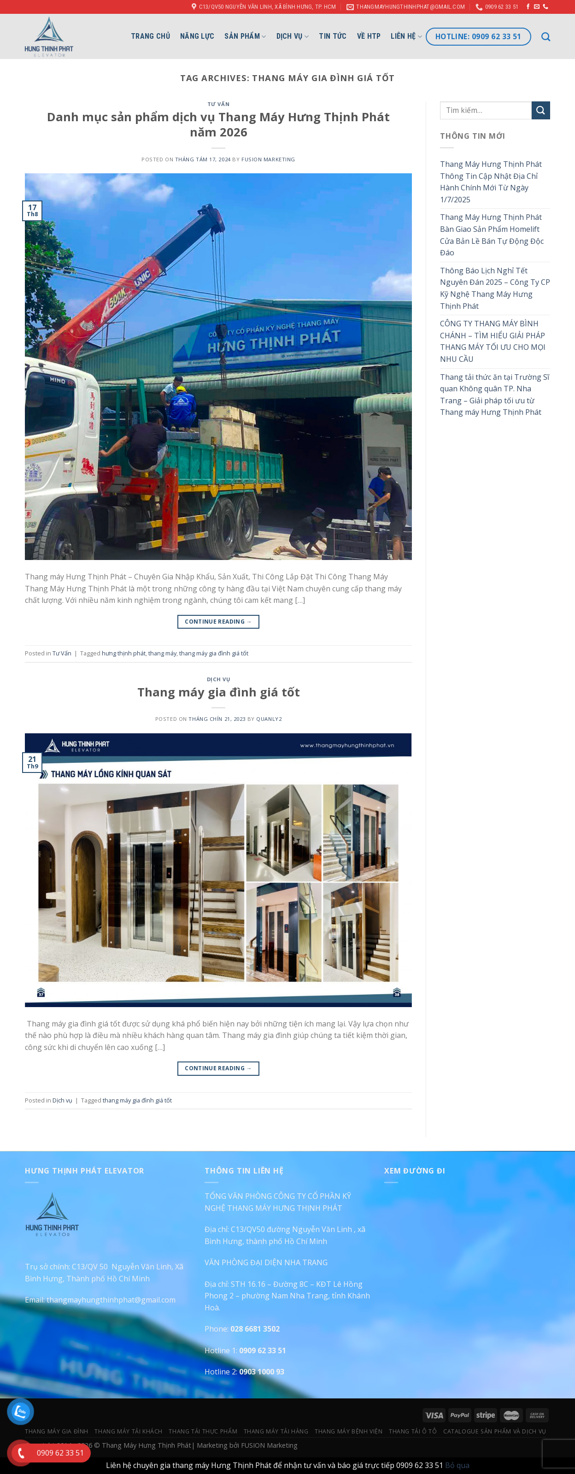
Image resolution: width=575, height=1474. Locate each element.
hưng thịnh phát (124, 653)
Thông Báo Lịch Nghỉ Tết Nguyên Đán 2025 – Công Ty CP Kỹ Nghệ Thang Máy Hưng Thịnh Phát (495, 288)
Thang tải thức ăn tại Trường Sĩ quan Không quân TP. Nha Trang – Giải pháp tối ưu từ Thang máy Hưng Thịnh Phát (494, 395)
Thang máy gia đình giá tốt (218, 692)
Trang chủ (150, 36)
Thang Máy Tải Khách (128, 1431)
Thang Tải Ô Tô (413, 1431)
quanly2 (269, 718)
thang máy (162, 653)
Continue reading (218, 621)
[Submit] (541, 110)
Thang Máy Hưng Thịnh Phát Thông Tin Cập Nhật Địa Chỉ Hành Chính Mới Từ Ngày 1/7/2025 (491, 182)
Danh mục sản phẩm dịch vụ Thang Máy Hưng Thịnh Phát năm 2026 (218, 124)
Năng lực (197, 36)
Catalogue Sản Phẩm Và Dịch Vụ (494, 1431)
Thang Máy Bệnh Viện (349, 1431)
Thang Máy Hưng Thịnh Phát (146, 1445)
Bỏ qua (457, 1465)
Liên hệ (406, 36)
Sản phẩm (245, 36)
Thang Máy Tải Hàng (276, 1431)
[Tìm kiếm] (545, 37)
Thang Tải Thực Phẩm (203, 1431)
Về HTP (369, 36)
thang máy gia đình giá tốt (213, 653)
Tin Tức (332, 36)
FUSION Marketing (268, 159)
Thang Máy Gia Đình (56, 1431)
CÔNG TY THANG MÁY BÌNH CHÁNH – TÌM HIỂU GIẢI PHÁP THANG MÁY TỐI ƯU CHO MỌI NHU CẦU (493, 341)
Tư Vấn (218, 103)
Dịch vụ (292, 36)
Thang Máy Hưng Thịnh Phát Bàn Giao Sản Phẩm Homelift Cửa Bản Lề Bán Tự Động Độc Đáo (492, 235)
